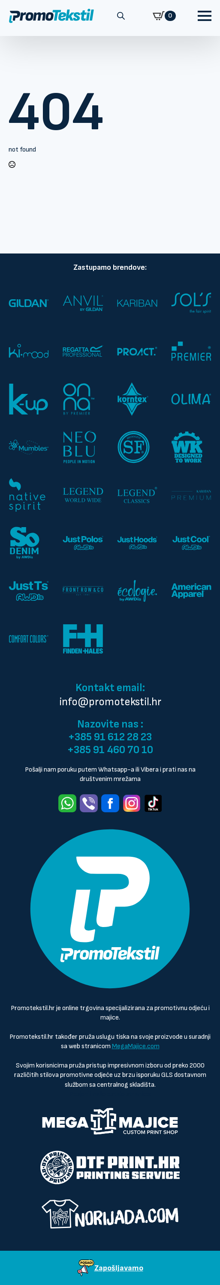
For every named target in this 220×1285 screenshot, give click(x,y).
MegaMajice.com (136, 1046)
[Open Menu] (204, 16)
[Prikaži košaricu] (164, 15)
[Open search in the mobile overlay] (121, 16)
